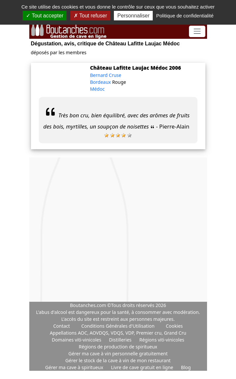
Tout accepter (44, 15)
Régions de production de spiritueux (118, 346)
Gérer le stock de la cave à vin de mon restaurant (118, 360)
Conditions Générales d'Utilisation (117, 326)
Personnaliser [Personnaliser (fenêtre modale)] (133, 15)
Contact (61, 326)
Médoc (97, 89)
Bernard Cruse (105, 75)
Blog (186, 367)
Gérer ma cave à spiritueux (74, 367)
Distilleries (121, 340)
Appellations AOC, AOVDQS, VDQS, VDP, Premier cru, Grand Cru (118, 333)
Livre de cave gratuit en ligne (142, 367)
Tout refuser (90, 15)
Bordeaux (101, 82)
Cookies (174, 326)
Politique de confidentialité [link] (184, 15)
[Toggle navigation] (197, 31)
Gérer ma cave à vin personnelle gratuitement (118, 353)
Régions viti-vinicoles (161, 340)
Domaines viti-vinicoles (77, 340)
